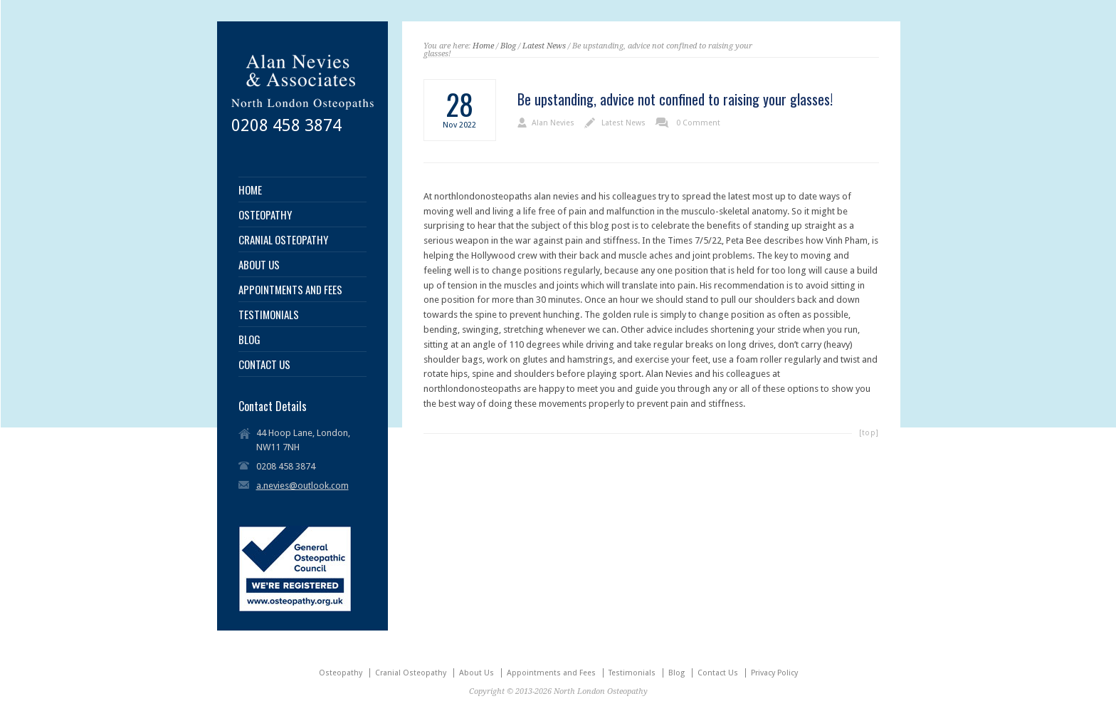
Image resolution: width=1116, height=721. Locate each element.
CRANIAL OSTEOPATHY (283, 239)
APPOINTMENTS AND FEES (290, 289)
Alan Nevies (553, 123)
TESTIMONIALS (268, 314)
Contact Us (718, 673)
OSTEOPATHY (265, 214)
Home (483, 46)
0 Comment (698, 123)
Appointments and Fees (551, 673)
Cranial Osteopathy (410, 673)
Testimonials (632, 673)
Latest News (544, 46)
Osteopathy (340, 673)
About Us (476, 673)
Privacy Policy (774, 673)
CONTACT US (264, 364)
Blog (508, 46)
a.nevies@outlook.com (302, 485)
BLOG (249, 339)
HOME (250, 190)
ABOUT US (259, 264)
